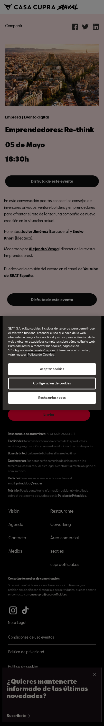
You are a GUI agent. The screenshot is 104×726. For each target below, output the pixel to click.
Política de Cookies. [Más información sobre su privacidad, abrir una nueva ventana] (41, 354)
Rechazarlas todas (52, 397)
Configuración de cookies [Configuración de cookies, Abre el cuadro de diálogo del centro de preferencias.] (52, 383)
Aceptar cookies (52, 369)
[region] (52, 363)
